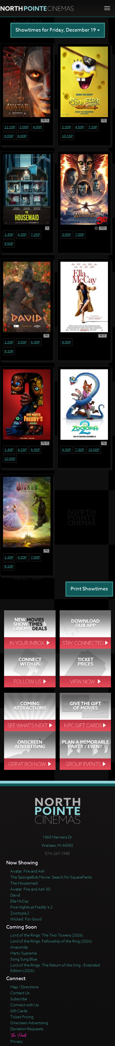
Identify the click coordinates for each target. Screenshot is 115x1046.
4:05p (37, 127)
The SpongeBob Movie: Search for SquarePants (51, 877)
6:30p (35, 342)
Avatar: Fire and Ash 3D (30, 889)
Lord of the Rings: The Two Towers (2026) (46, 935)
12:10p (9, 127)
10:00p (93, 450)
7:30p (79, 450)
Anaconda (19, 947)
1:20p (9, 342)
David (15, 895)
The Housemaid (24, 883)
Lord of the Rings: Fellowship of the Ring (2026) (51, 941)
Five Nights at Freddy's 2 (31, 907)
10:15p (67, 136)
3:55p (22, 342)
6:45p (35, 450)
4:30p (66, 450)
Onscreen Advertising (29, 1022)
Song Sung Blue (23, 959)
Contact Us (20, 992)
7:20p (92, 127)
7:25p (35, 235)
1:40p (9, 450)
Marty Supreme (23, 953)
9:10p (9, 351)
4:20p (22, 557)
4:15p (22, 450)
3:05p (66, 235)
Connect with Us (24, 1004)
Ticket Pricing (21, 1016)
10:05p (9, 459)
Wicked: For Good (25, 919)
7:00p (79, 235)
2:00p (24, 127)
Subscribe (18, 998)
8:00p (22, 136)
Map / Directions (24, 986)
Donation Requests (26, 1028)
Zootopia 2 (19, 913)
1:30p (9, 557)
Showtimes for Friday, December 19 (57, 30)
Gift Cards (18, 1010)
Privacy (16, 1041)
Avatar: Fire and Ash (27, 871)
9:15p (9, 566)
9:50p (9, 244)
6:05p (9, 136)
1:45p (9, 235)
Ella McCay (19, 901)
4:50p (79, 127)
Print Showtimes (89, 589)
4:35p (22, 235)
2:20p (66, 127)
